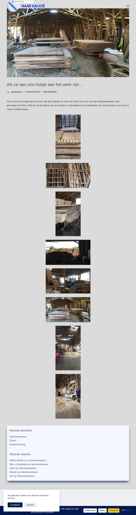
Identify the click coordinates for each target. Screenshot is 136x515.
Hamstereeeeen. (18, 436)
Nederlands (18, 2)
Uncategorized (50, 92)
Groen (13, 440)
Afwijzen (30, 505)
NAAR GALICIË (33, 6)
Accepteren (15, 505)
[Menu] (128, 6)
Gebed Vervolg (17, 444)
